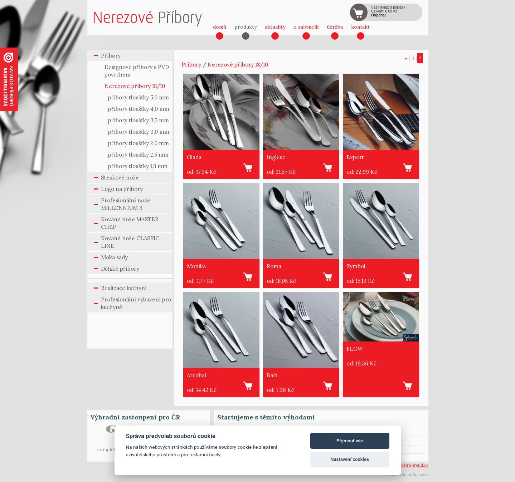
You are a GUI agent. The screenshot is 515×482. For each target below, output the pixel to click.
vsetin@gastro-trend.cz (406, 465)
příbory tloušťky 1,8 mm (137, 166)
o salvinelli (306, 27)
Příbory (111, 55)
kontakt (360, 27)
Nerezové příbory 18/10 (135, 86)
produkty (245, 27)
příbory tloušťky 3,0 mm (138, 131)
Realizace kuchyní (124, 288)
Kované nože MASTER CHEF (130, 223)
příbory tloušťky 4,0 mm (138, 108)
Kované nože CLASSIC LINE (130, 242)
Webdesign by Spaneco (407, 474)
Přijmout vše (349, 440)
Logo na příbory (122, 189)
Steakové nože (120, 177)
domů (219, 27)
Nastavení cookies (349, 459)
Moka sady (114, 257)
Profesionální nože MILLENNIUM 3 (125, 204)
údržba (335, 27)
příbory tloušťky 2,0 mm (138, 143)
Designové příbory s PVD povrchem (137, 71)
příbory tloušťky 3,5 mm (138, 120)
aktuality (275, 27)
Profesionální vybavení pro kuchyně (136, 303)
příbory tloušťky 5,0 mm (138, 97)
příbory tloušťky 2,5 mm (138, 154)
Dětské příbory (120, 268)
